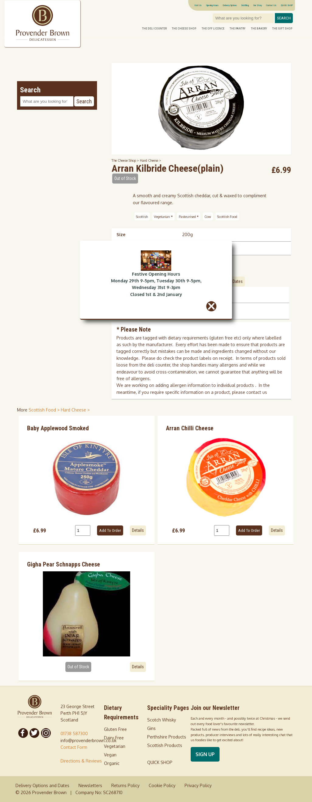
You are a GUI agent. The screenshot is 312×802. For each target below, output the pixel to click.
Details (138, 530)
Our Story (257, 5)
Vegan (110, 754)
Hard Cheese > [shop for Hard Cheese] (75, 409)
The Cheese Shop (184, 28)
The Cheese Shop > (126, 160)
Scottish (142, 216)
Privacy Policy (198, 785)
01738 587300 (74, 733)
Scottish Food (227, 216)
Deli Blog (245, 5)
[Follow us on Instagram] (46, 733)
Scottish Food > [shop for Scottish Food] (45, 409)
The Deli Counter (154, 28)
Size (120, 234)
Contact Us (271, 5)
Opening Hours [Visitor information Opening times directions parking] (212, 5)
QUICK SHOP (287, 5)
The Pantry (237, 28)
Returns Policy (125, 785)
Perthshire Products (166, 736)
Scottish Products (164, 745)
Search (284, 18)
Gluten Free (115, 729)
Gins (151, 728)
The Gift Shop (282, 28)
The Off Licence (213, 28)
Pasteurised (189, 216)
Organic (112, 763)
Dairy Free (114, 737)
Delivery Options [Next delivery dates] (230, 5)
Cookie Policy (162, 785)
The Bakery (259, 28)
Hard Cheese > (150, 160)
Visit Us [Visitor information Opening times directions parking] (198, 5)
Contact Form (74, 747)
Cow (207, 216)
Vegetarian (163, 216)
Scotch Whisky (161, 719)
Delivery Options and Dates (42, 785)
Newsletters (90, 785)
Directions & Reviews (81, 760)
